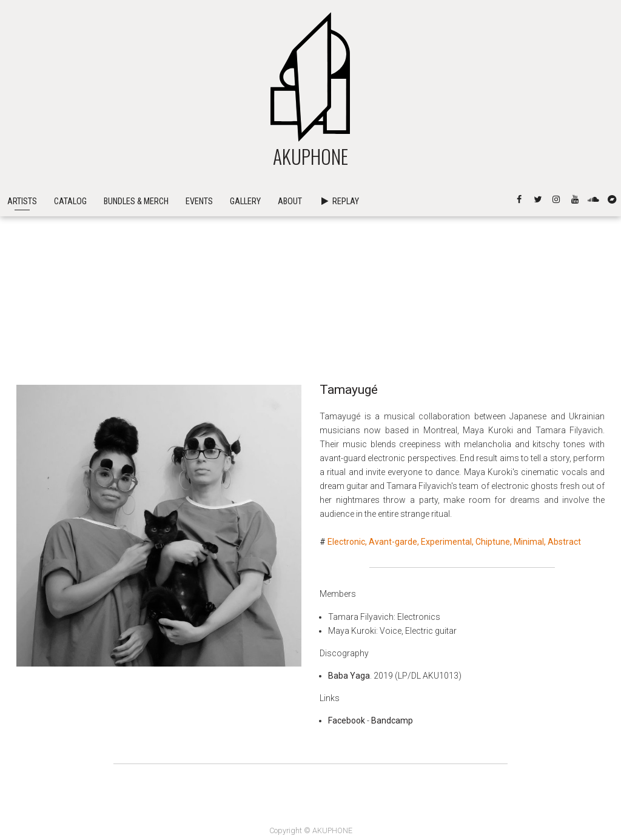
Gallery (245, 314)
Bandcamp (392, 720)
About (290, 314)
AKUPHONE (310, 268)
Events (199, 314)
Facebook (346, 720)
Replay (339, 314)
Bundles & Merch (136, 314)
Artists (22, 314)
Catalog (70, 314)
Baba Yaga (349, 675)
